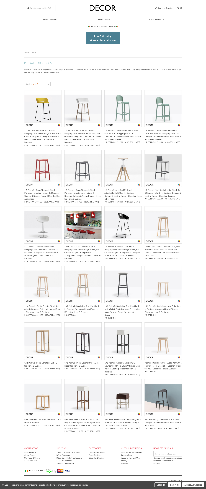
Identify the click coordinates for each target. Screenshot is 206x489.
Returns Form (126, 455)
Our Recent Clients (32, 458)
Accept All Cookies (193, 484)
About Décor (29, 455)
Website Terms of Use (130, 458)
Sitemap (124, 463)
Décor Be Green (30, 461)
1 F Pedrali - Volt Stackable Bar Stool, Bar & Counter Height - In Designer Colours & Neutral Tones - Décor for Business (163, 193)
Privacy (124, 461)
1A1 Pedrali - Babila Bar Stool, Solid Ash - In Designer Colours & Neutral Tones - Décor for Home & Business (82, 309)
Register (169, 8)
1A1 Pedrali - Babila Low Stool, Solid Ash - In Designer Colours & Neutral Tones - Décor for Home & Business (163, 309)
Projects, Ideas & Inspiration (68, 452)
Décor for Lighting (156, 19)
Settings (161, 484)
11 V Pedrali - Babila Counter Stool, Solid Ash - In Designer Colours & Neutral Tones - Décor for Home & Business (42, 309)
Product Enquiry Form (65, 463)
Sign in (160, 8)
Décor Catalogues (63, 455)
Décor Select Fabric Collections (69, 458)
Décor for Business (50, 19)
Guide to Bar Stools (64, 461)
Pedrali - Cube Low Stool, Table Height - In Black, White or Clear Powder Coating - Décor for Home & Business (122, 422)
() (179, 8)
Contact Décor (30, 452)
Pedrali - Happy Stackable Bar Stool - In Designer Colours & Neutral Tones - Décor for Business (163, 422)
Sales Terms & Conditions (131, 452)
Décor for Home (103, 19)
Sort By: (29, 84)
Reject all (174, 484)
